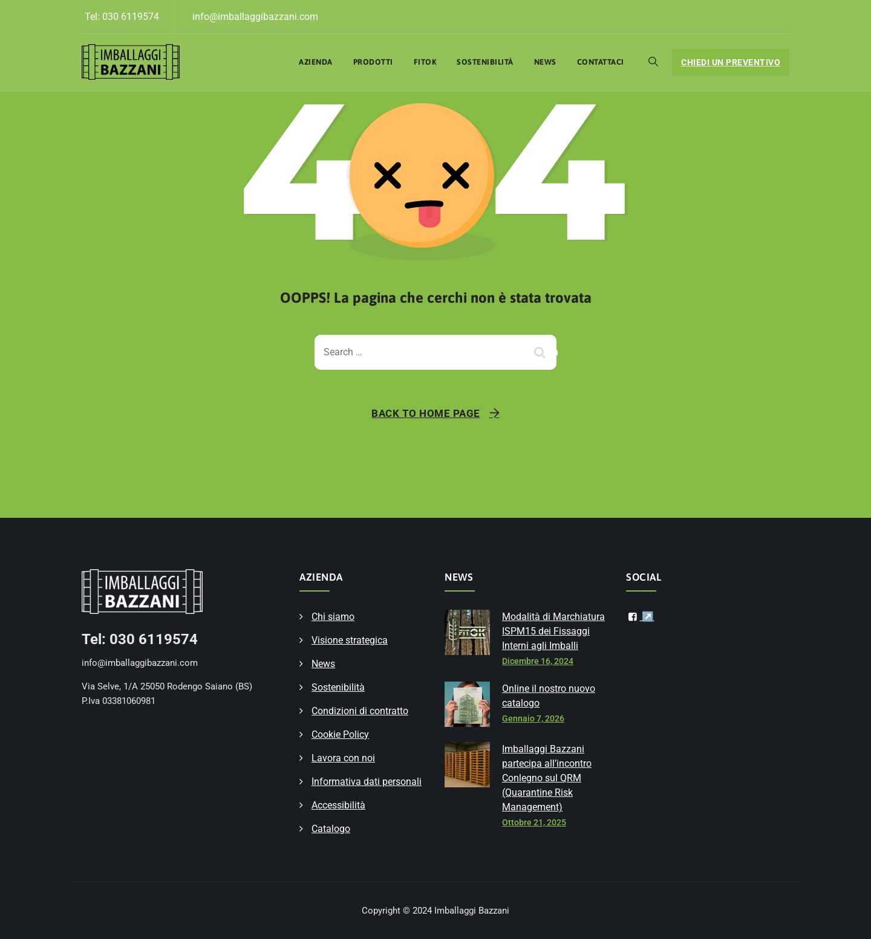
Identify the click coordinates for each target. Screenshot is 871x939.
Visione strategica (350, 640)
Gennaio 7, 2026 (533, 718)
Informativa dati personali (367, 781)
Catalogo (331, 828)
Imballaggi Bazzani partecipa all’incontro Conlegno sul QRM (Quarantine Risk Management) (547, 778)
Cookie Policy (340, 734)
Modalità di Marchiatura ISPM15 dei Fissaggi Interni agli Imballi (553, 631)
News (545, 61)
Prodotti (373, 61)
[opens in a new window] (640, 617)
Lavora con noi (343, 758)
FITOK (425, 61)
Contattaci (600, 61)
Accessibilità (338, 805)
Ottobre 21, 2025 (534, 822)
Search (541, 352)
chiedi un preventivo (730, 62)
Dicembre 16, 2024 (537, 661)
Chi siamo (333, 616)
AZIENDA (316, 61)
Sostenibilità (485, 61)
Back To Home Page (425, 413)
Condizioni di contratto (360, 711)
